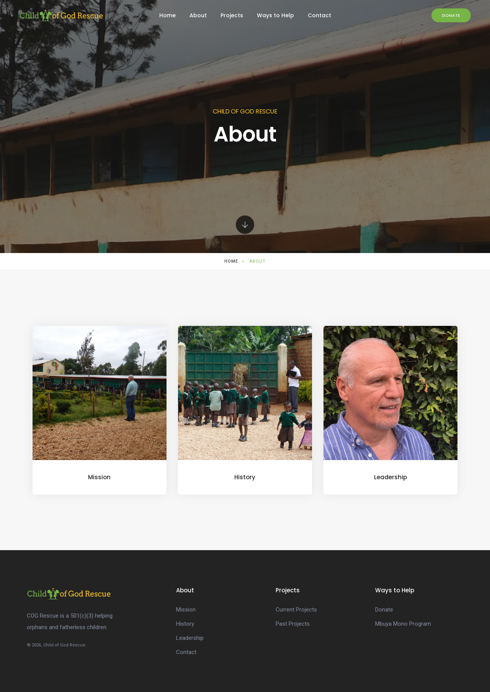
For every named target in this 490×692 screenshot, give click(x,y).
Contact (319, 15)
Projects (231, 15)
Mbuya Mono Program (403, 623)
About (198, 15)
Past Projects (293, 623)
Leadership (190, 637)
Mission (186, 609)
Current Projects (296, 609)
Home (167, 15)
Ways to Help (275, 15)
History (185, 623)
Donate (451, 15)
